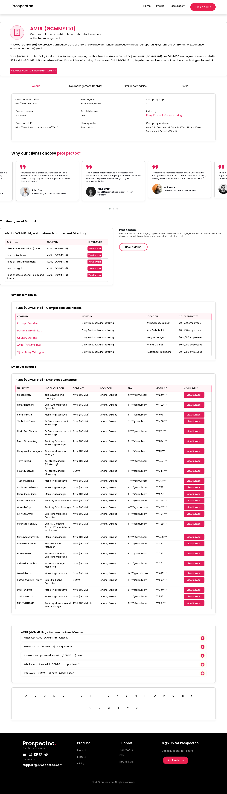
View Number (94, 248)
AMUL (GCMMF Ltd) (29, 345)
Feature (81, 756)
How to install (126, 761)
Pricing (160, 6)
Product (81, 750)
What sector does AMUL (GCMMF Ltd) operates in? (52, 664)
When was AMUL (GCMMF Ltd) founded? (46, 637)
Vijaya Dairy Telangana (31, 352)
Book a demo (203, 7)
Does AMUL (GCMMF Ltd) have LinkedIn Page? (49, 673)
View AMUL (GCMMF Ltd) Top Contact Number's (33, 70)
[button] (110, 208)
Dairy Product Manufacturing (164, 115)
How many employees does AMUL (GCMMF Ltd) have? (54, 655)
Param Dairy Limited (29, 330)
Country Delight (27, 338)
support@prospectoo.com (43, 765)
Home (147, 6)
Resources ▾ (177, 6)
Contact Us (126, 750)
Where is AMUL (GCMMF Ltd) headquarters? (48, 646)
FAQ (121, 755)
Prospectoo (22, 5)
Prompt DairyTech (28, 323)
